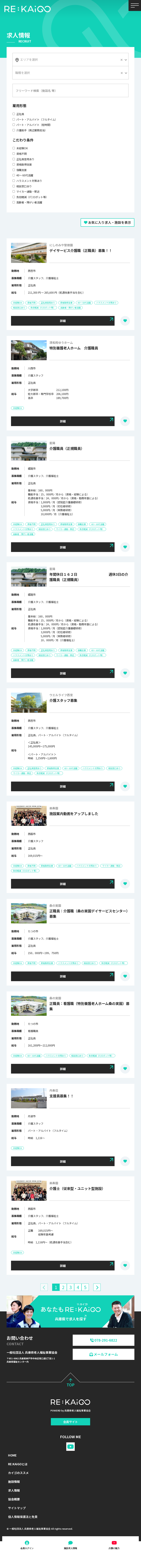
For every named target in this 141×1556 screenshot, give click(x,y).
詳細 (63, 321)
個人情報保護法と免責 (22, 1516)
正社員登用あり (23, 159)
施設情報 (14, 1480)
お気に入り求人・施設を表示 (107, 222)
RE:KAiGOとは (18, 1463)
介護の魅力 (114, 1548)
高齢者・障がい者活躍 (27, 202)
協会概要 (14, 1498)
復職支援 (19, 170)
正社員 (18, 114)
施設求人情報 (70, 1548)
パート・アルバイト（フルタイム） (34, 119)
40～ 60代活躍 (22, 175)
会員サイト (70, 1421)
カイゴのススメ (18, 1472)
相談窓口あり (22, 186)
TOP (71, 1382)
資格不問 (19, 154)
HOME (12, 1454)
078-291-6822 (103, 1339)
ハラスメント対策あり (27, 181)
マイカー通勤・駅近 (25, 191)
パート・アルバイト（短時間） (32, 125)
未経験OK (20, 148)
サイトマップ (17, 1507)
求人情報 (14, 1489)
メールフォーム (103, 1353)
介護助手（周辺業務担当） (29, 130)
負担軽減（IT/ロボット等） (30, 197)
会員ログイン (27, 1548)
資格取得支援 (22, 164)
